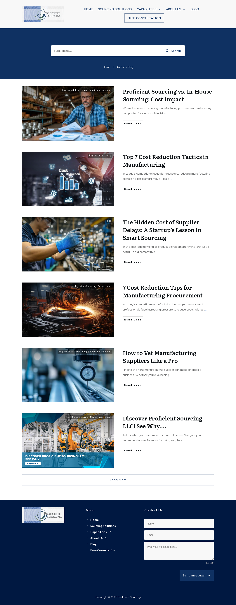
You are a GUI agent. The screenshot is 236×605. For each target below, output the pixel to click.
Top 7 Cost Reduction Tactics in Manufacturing (166, 160)
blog (64, 90)
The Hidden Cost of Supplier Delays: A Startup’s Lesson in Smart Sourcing (162, 229)
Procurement (105, 286)
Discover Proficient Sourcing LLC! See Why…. (162, 422)
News (93, 417)
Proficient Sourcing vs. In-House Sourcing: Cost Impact (167, 95)
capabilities (74, 90)
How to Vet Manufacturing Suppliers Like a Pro (159, 356)
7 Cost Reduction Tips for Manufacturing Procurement (163, 291)
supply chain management (97, 90)
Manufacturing (103, 155)
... (168, 113)
